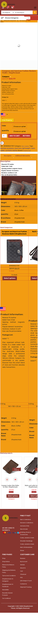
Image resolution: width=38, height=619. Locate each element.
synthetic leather (11, 150)
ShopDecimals (27, 150)
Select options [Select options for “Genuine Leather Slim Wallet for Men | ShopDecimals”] (13, 496)
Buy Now (26, 136)
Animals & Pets (24, 526)
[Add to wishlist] (2, 143)
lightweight (26, 148)
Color (4, 126)
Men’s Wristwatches (26, 547)
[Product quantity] (4, 136)
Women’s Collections (26, 523)
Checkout (23, 574)
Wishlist (22, 565)
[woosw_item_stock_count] (8, 6)
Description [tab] (8, 156)
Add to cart (15, 136)
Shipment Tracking (26, 587)
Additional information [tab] (23, 156)
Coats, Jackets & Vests (27, 538)
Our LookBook (6, 598)
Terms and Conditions (9, 576)
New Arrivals (24, 529)
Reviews (22, 558)
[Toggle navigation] (35, 7)
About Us (23, 568)
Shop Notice (6, 562)
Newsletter (5, 590)
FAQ (21, 578)
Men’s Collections (25, 520)
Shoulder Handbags (26, 541)
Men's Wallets (25, 146)
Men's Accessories (23, 20)
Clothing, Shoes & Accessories (9, 20)
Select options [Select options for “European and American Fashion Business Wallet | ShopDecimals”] (9, 278)
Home (1, 20)
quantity (5, 130)
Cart (21, 571)
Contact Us (23, 584)
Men (18, 20)
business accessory (7, 148)
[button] (2, 18)
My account (23, 562)
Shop (3, 558)
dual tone (18, 148)
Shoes (22, 551)
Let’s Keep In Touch (26, 581)
